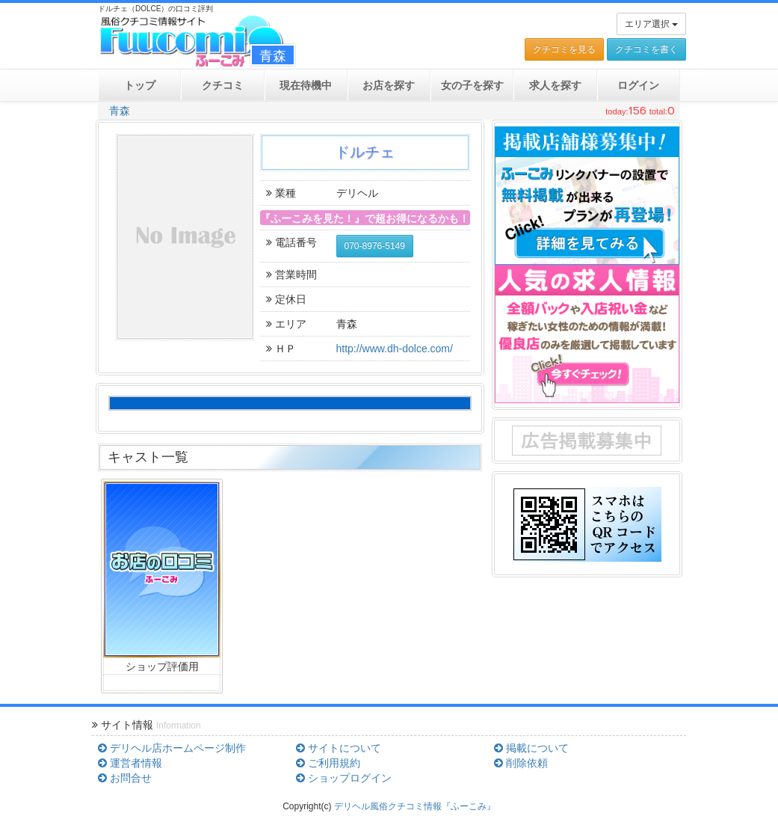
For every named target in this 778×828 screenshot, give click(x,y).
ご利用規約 (328, 763)
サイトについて (338, 748)
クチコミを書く (646, 49)
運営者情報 (130, 763)
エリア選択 (651, 24)
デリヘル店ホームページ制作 (172, 748)
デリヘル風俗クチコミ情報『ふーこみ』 (414, 806)
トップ (139, 85)
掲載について (531, 748)
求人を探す (555, 85)
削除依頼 (521, 763)
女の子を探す (472, 85)
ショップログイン (344, 778)
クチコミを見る (564, 49)
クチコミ (223, 85)
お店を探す (388, 85)
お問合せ (125, 778)
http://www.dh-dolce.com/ (394, 349)
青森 (119, 111)
